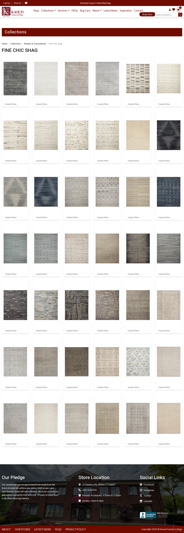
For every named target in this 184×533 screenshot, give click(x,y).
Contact (138, 10)
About (6, 529)
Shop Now (147, 14)
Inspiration (126, 10)
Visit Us (17, 3)
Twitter (145, 495)
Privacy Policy (75, 529)
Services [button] (62, 10)
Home (4, 43)
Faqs (58, 529)
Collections (15, 43)
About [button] (95, 10)
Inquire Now (11, 103)
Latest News (111, 10)
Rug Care (85, 10)
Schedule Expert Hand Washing (95, 3)
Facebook (147, 484)
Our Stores (22, 529)
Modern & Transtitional (35, 43)
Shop (36, 10)
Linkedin (146, 501)
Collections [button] (47, 10)
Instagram (147, 490)
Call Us (6, 3)
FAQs (75, 10)
